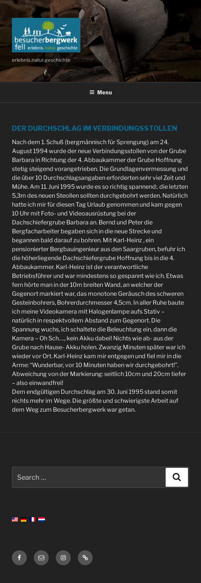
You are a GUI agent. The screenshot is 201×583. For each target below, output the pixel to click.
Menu (100, 92)
